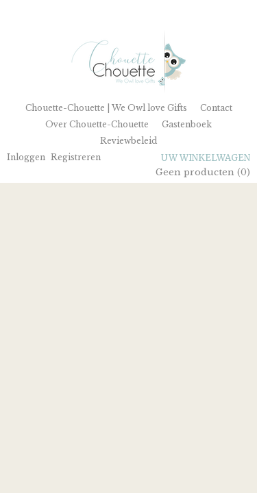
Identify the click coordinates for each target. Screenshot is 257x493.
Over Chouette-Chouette (97, 124)
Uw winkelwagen (205, 158)
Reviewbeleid (128, 141)
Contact (216, 108)
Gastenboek (187, 124)
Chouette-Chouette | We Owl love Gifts (106, 108)
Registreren (76, 157)
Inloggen (26, 157)
